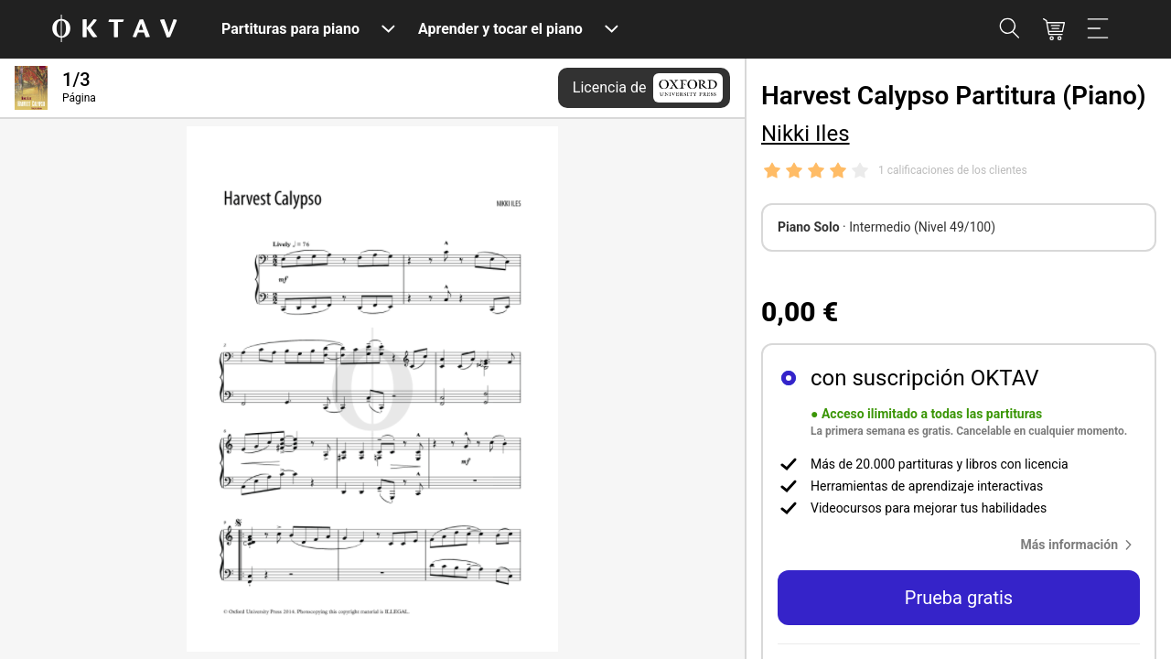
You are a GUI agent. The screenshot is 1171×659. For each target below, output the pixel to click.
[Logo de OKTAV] (114, 30)
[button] (1080, 545)
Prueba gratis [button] (959, 598)
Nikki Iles (805, 133)
